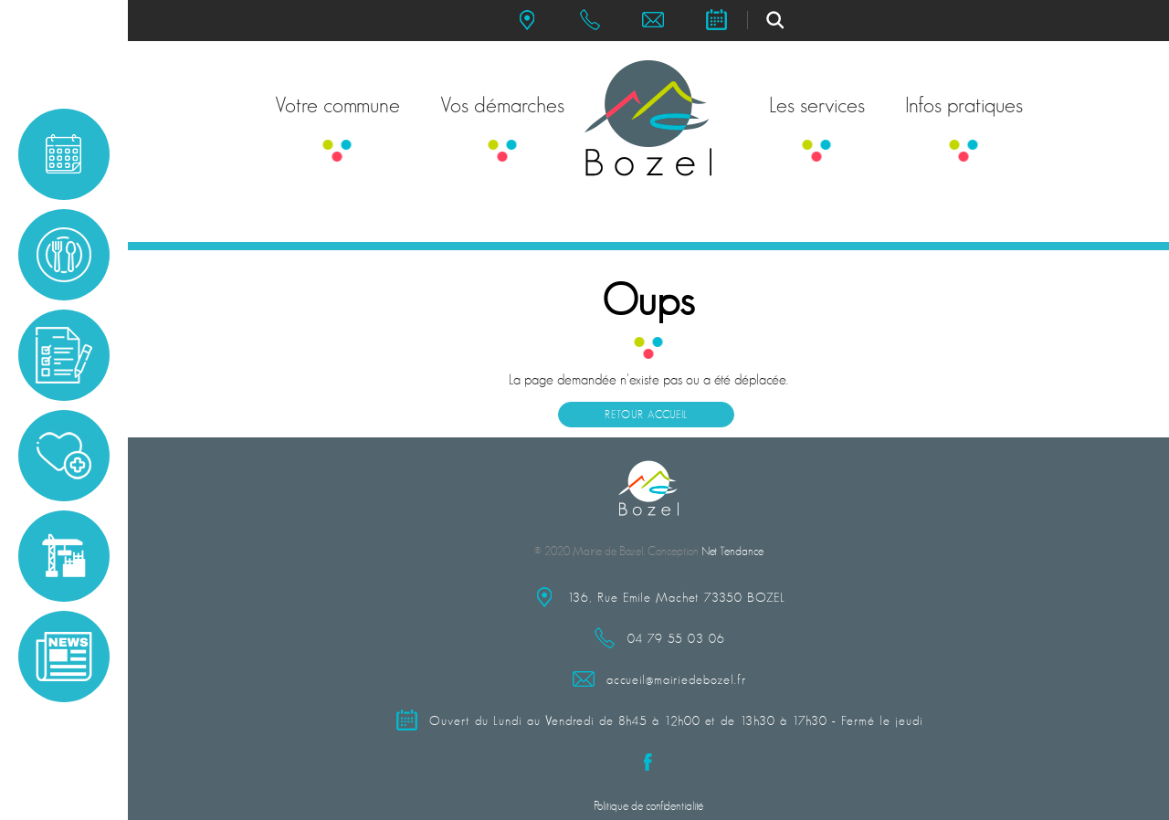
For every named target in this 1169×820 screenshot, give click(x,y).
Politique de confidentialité (648, 806)
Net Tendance (732, 551)
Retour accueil (646, 414)
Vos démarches (502, 105)
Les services (817, 105)
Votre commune (337, 105)
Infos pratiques (964, 105)
